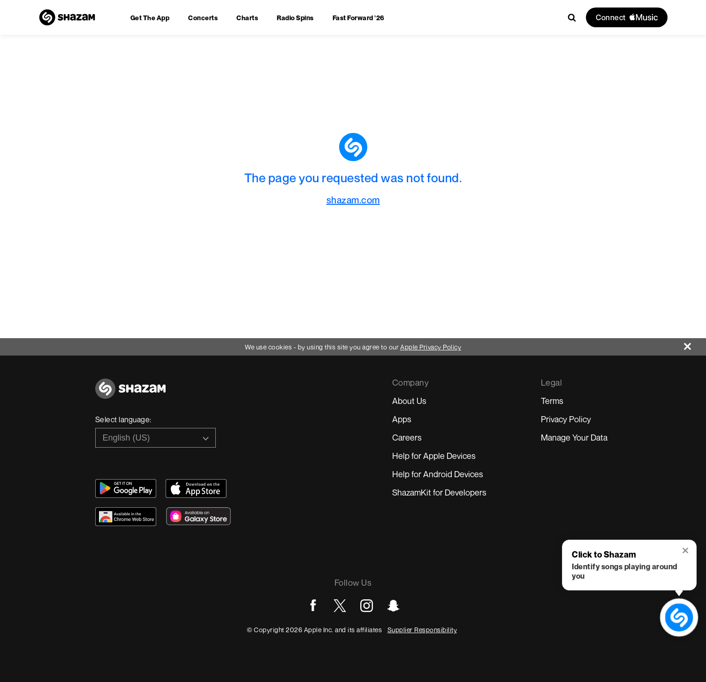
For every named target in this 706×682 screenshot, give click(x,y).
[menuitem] (150, 18)
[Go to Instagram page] (366, 605)
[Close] (694, 344)
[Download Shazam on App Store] (196, 488)
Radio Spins (295, 18)
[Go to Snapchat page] (393, 605)
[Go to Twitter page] (340, 605)
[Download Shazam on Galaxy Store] (198, 516)
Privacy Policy (566, 419)
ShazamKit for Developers (439, 492)
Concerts (203, 18)
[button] (686, 551)
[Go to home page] (130, 394)
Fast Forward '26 (359, 18)
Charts (247, 18)
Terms (552, 400)
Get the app (150, 18)
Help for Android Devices (437, 474)
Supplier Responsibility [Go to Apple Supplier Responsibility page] (422, 630)
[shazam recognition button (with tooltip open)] (679, 617)
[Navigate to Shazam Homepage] (67, 17)
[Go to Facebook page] (313, 605)
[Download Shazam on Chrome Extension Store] (125, 516)
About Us (409, 400)
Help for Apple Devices (434, 455)
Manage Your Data (574, 437)
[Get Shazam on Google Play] (125, 488)
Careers (407, 437)
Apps (401, 419)
